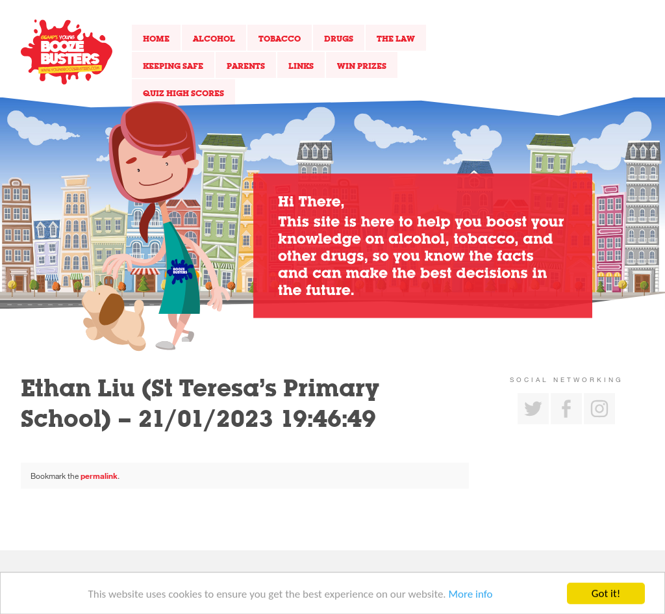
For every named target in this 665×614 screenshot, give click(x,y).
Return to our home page (66, 51)
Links (301, 65)
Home (156, 38)
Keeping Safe (173, 65)
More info (471, 596)
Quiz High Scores (183, 93)
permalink (99, 475)
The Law (396, 38)
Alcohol (214, 38)
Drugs (338, 38)
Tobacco (279, 38)
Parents (246, 65)
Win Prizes (361, 65)
